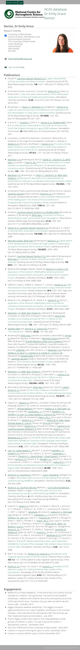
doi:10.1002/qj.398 (62, 233)
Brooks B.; (55, 474)
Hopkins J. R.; (14, 414)
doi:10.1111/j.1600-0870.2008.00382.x (25, 223)
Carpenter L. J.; (35, 411)
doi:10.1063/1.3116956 (18, 208)
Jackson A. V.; (51, 408)
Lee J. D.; (24, 414)
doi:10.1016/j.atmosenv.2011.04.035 (51, 131)
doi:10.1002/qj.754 (55, 152)
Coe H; (28, 423)
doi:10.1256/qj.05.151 (24, 398)
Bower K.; (20, 423)
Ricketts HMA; (59, 122)
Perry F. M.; (31, 162)
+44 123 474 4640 (16, 67)
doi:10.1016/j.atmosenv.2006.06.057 (25, 470)
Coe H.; (46, 474)
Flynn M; (47, 423)
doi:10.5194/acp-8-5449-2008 (21, 280)
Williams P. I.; (31, 428)
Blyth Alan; (63, 175)
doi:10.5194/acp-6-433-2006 (21, 502)
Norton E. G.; (40, 78)
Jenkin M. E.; (59, 462)
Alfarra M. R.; (53, 420)
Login (21, 3)
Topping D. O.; (63, 426)
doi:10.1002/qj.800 (17, 118)
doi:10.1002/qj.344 (17, 252)
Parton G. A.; (14, 227)
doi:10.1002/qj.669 (39, 171)
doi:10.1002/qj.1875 (59, 84)
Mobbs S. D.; (14, 143)
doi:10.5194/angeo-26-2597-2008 (43, 296)
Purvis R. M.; (50, 414)
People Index (12, 3)
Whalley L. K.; (46, 459)
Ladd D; (65, 387)
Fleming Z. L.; (28, 420)
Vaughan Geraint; (25, 78)
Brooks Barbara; (34, 341)
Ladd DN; (20, 350)
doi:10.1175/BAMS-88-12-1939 (22, 367)
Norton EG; (60, 315)
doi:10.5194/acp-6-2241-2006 (49, 446)
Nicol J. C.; (27, 106)
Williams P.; (13, 532)
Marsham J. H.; (38, 106)
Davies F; (58, 341)
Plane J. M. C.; (44, 417)
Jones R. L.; (58, 428)
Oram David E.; (52, 456)
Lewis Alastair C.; (36, 414)
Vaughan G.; (26, 474)
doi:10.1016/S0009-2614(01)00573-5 (37, 562)
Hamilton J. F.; (58, 411)
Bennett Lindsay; (16, 240)
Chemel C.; (25, 122)
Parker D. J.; (48, 159)
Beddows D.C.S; (15, 437)
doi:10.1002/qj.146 (53, 324)
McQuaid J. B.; (64, 408)
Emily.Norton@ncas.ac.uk (20, 58)
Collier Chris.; (48, 341)
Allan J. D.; (62, 523)
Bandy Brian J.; (38, 456)
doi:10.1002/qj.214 (32, 264)
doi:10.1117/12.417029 (31, 580)
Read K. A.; (24, 402)
